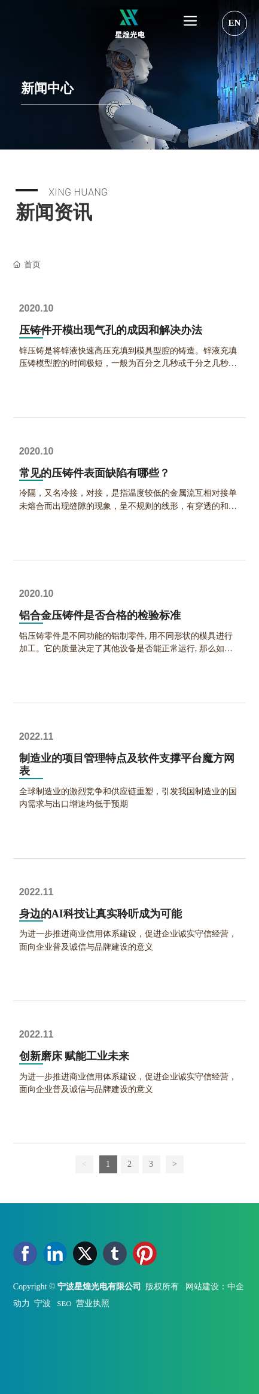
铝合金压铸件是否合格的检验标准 (100, 615)
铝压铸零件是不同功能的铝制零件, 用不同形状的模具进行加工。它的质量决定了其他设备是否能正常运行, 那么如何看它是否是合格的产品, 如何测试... (126, 648)
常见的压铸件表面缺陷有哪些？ (94, 473)
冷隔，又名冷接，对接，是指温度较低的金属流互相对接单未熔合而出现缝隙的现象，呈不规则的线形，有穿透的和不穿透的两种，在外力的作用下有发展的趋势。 (128, 505)
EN (234, 23)
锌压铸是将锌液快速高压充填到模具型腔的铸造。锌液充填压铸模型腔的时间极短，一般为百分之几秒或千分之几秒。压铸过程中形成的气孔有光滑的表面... (128, 363)
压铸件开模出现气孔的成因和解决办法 (110, 330)
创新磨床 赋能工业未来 (74, 1056)
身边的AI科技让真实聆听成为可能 (100, 914)
